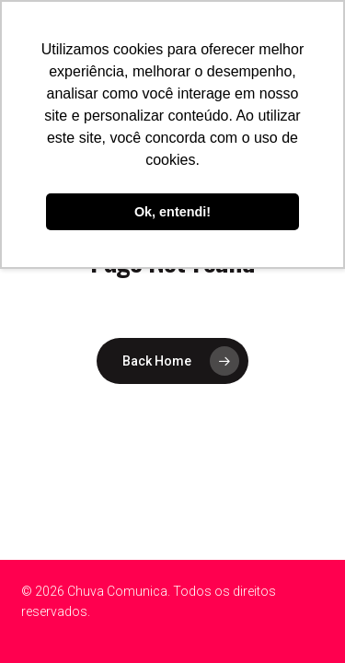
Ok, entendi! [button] (172, 211)
